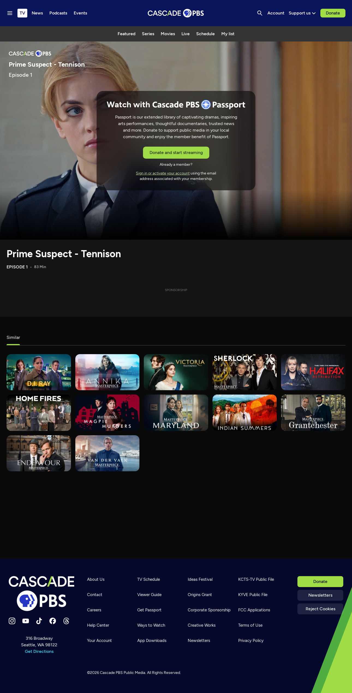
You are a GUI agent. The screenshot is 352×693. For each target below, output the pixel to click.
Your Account (99, 640)
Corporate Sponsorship (209, 610)
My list (227, 33)
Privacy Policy (251, 640)
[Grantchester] (313, 413)
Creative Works (202, 625)
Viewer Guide (149, 594)
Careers (94, 610)
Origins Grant (200, 594)
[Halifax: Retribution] (313, 372)
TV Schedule (148, 579)
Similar (13, 337)
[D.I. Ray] (39, 372)
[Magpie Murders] (107, 413)
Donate (333, 13)
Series (148, 33)
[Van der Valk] (107, 453)
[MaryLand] (176, 413)
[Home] (41, 593)
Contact (94, 594)
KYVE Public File (252, 594)
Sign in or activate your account (163, 173)
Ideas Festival (200, 579)
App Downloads (151, 640)
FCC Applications (254, 610)
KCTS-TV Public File (256, 579)
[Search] (259, 13)
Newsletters (320, 595)
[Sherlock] (245, 372)
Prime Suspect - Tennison (64, 254)
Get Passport (149, 610)
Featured (126, 33)
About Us (96, 579)
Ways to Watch (151, 625)
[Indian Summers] (245, 413)
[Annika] (107, 372)
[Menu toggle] (10, 13)
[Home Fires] (39, 413)
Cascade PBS (111, 672)
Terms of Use (250, 625)
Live (185, 33)
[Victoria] (176, 372)
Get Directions (39, 651)
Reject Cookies (320, 608)
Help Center (98, 625)
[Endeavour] (39, 453)
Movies (168, 33)
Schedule (205, 33)
